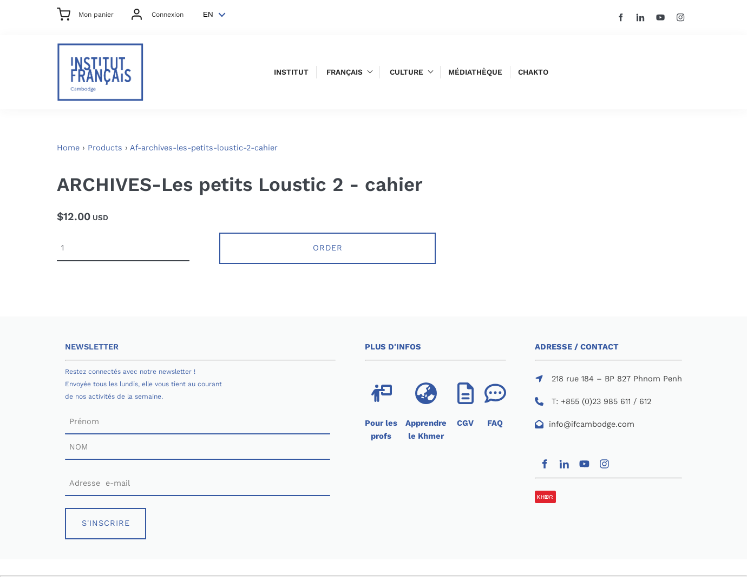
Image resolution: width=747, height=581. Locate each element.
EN (208, 14)
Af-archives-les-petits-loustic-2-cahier (204, 148)
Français (344, 72)
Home (68, 148)
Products (105, 148)
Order (328, 248)
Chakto (533, 72)
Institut (291, 72)
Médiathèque (475, 72)
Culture (406, 72)
